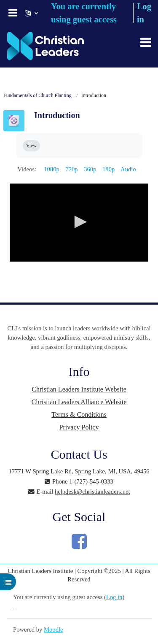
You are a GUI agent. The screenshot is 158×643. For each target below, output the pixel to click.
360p (90, 169)
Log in (114, 597)
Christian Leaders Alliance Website (79, 401)
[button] (79, 222)
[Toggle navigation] (146, 42)
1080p (51, 169)
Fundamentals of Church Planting (37, 95)
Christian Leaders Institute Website (79, 389)
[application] (79, 223)
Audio (128, 169)
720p (71, 169)
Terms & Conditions (78, 414)
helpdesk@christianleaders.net (92, 491)
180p (108, 169)
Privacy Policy (79, 427)
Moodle (53, 629)
